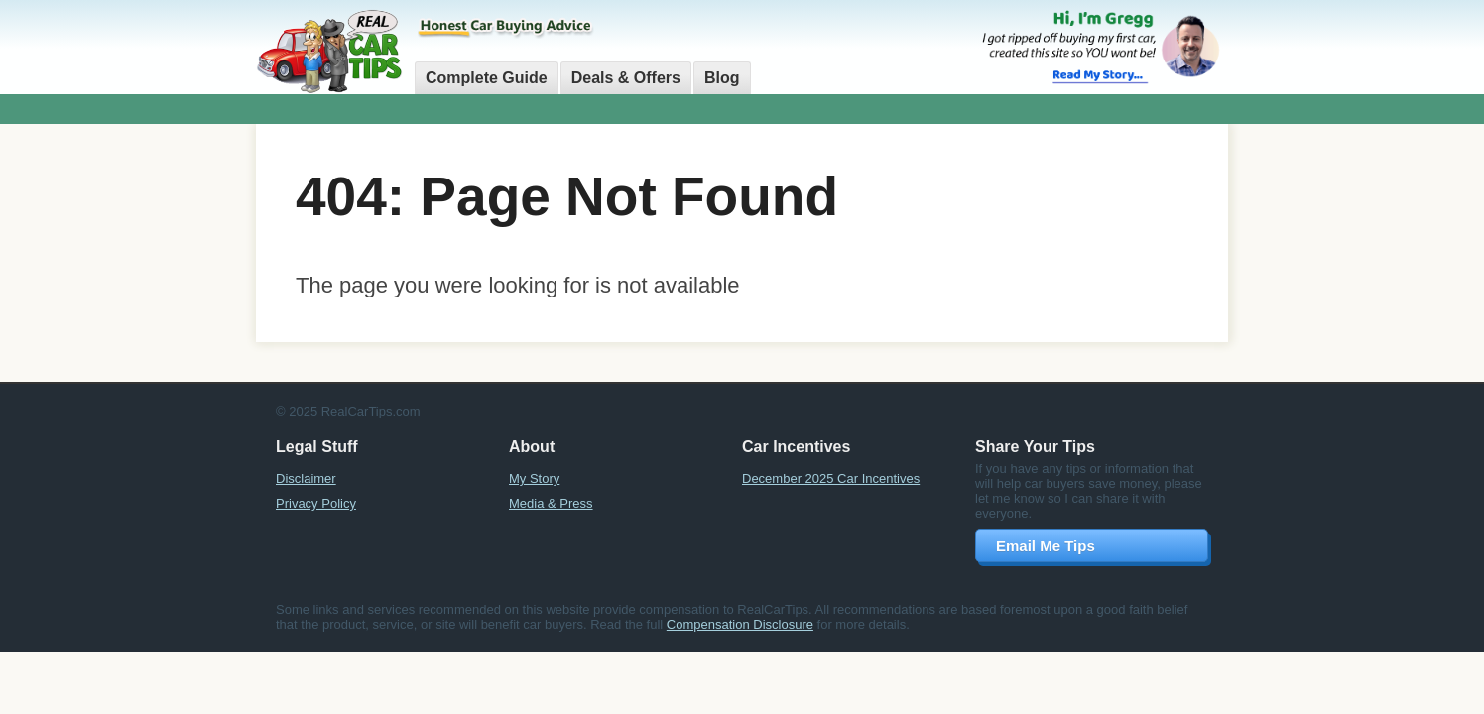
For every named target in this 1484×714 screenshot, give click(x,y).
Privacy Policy (316, 503)
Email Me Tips (1045, 545)
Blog (722, 77)
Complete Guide (487, 77)
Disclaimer (306, 478)
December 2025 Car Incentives (831, 478)
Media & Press (551, 503)
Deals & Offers (625, 77)
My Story (534, 478)
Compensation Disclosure (740, 624)
